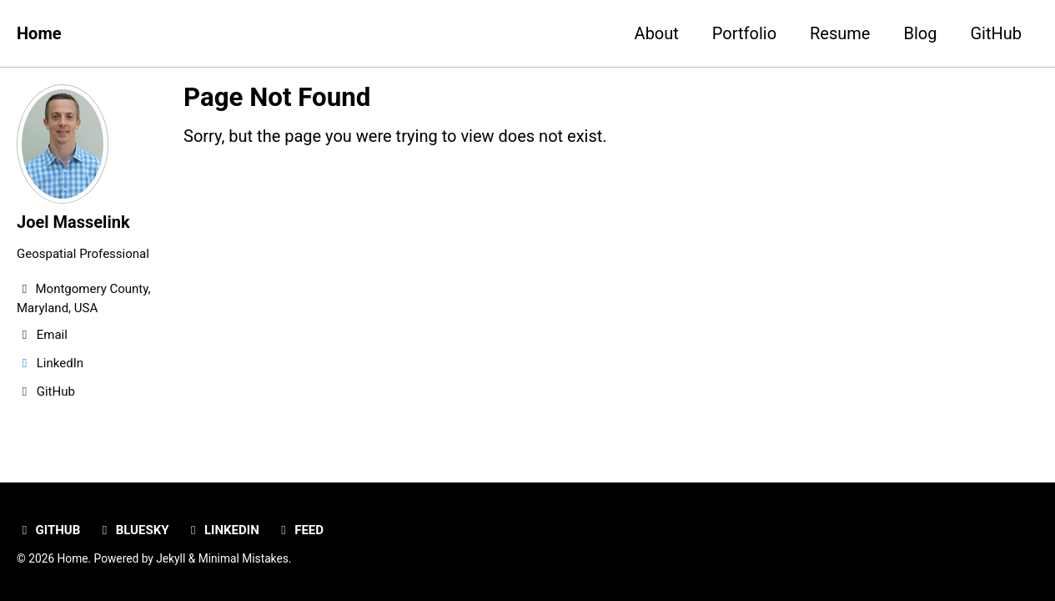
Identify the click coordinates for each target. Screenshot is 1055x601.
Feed (300, 530)
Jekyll (170, 558)
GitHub (996, 33)
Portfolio (744, 33)
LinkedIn (222, 530)
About (657, 33)
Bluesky (132, 530)
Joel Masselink (73, 222)
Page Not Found (276, 97)
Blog (920, 33)
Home (39, 33)
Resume (840, 33)
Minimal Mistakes (243, 558)
